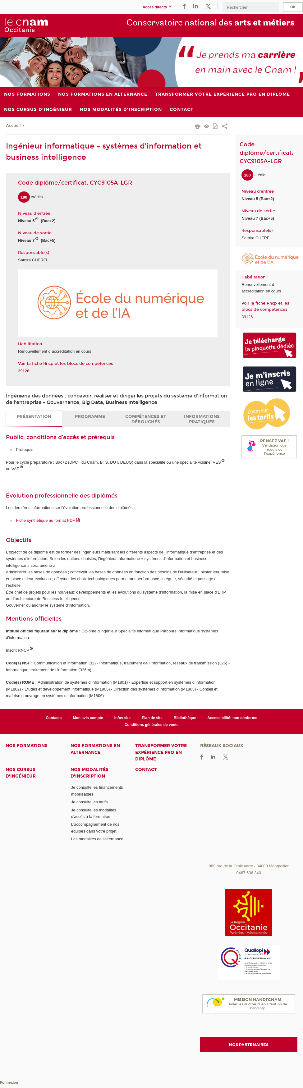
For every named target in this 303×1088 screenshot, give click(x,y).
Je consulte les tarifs (89, 802)
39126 (23, 371)
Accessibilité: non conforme (232, 718)
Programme (90, 416)
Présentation (34, 416)
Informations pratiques (202, 419)
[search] (251, 7)
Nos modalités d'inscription (89, 773)
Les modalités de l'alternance (97, 839)
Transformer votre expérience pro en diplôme (161, 752)
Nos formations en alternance (95, 749)
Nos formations (27, 745)
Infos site (122, 718)
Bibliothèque (185, 718)
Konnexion (9, 1083)
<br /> (248, 814)
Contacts (54, 718)
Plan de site (152, 718)
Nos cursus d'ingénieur (21, 773)
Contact (146, 769)
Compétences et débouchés (145, 419)
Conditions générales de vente (152, 725)
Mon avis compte (88, 718)
